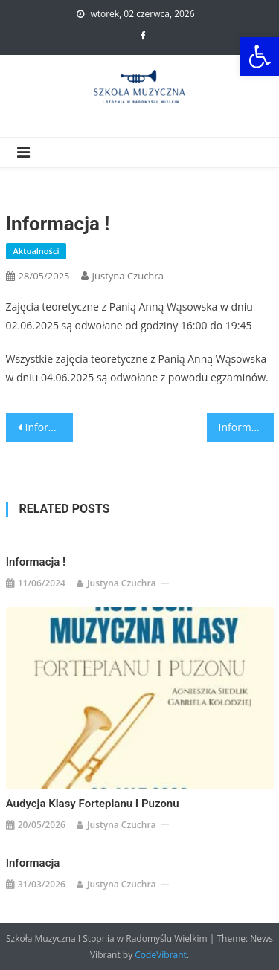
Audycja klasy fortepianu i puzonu (92, 803)
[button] (259, 56)
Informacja (49, 427)
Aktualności (36, 250)
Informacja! (246, 427)
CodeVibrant (161, 954)
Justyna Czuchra (128, 275)
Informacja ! (35, 562)
